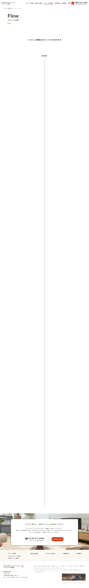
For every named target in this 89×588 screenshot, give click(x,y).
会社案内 (79, 556)
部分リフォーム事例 (13, 561)
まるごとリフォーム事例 (15, 559)
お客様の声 (66, 556)
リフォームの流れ (50, 556)
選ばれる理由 (34, 556)
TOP (7, 8)
